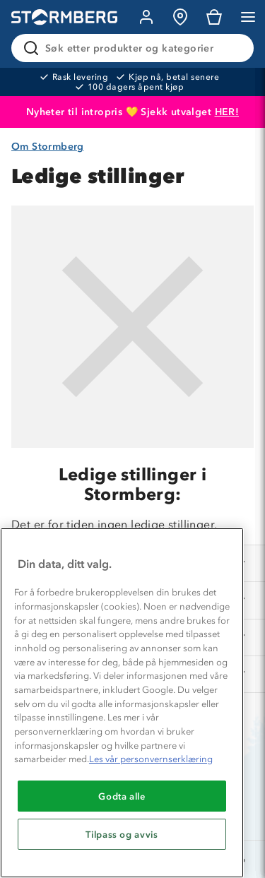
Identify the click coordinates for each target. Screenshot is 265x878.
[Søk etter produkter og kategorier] (135, 48)
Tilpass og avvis (122, 834)
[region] (122, 703)
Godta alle (122, 796)
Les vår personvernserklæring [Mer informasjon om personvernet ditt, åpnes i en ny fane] (151, 759)
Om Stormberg (47, 147)
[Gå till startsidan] (64, 17)
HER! (227, 112)
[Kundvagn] (214, 17)
